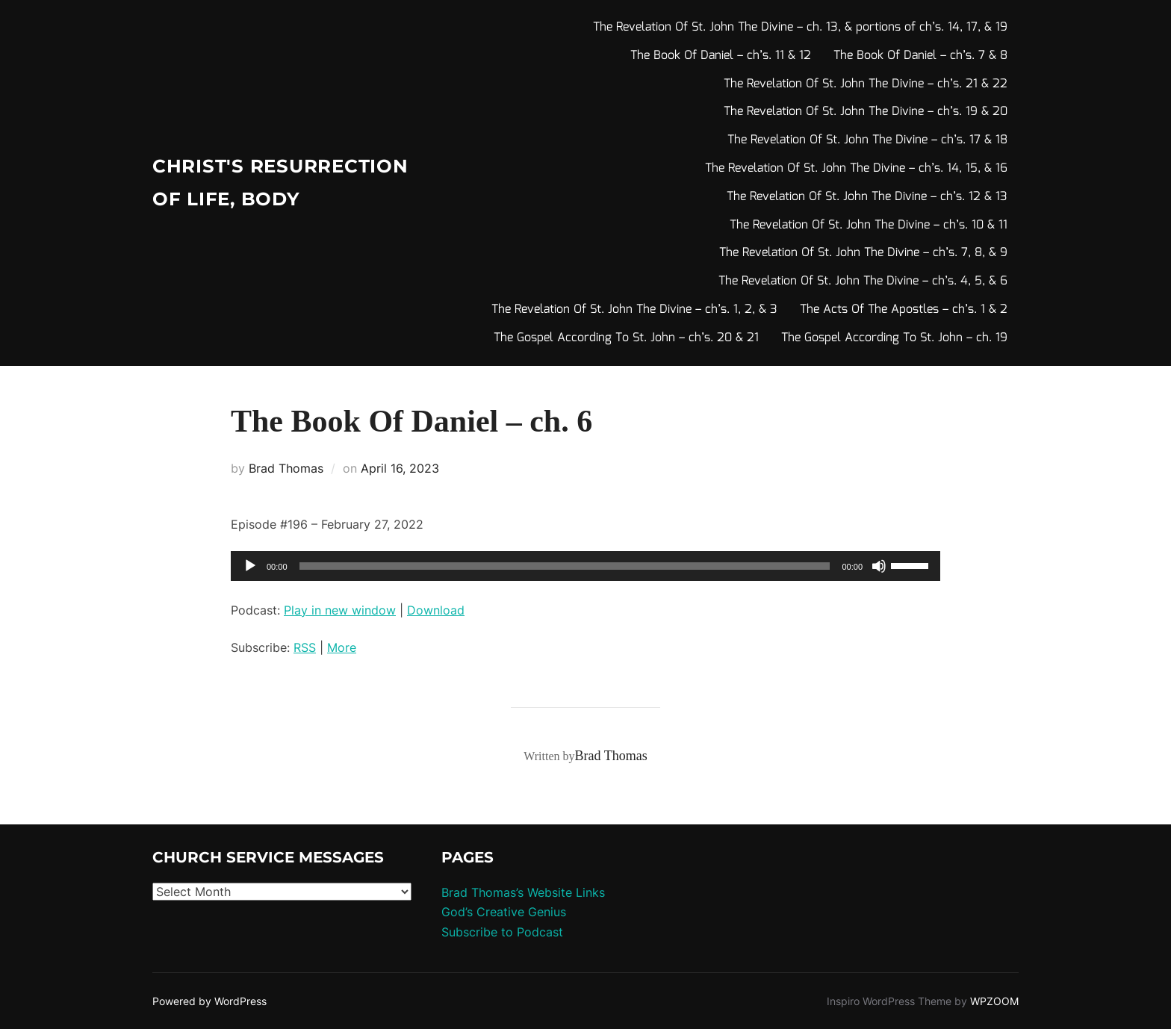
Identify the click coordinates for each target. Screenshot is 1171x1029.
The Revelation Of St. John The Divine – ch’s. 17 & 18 (867, 140)
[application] (585, 566)
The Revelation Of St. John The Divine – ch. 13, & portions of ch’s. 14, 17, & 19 (800, 27)
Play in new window (340, 610)
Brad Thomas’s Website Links (523, 892)
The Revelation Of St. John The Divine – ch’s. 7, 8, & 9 (863, 252)
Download (436, 610)
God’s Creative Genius (503, 911)
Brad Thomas (286, 468)
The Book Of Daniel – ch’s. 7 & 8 (920, 55)
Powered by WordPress (209, 1001)
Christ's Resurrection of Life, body (255, 183)
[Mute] (879, 566)
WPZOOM (994, 1001)
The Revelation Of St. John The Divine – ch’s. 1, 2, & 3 (634, 309)
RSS (304, 647)
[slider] (564, 566)
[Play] (250, 566)
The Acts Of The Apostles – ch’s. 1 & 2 (903, 309)
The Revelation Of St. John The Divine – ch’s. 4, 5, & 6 (862, 281)
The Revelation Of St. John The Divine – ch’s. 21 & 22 (865, 84)
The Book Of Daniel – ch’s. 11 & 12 (720, 55)
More (341, 647)
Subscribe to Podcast (502, 931)
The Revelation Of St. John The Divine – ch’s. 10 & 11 (868, 225)
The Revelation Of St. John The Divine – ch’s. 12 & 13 (867, 196)
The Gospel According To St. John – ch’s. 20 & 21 (626, 338)
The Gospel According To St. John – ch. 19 (894, 338)
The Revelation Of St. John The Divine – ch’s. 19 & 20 (865, 111)
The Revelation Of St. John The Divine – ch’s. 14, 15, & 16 (856, 168)
